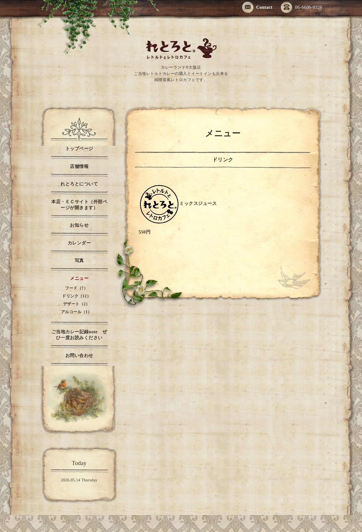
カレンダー (79, 243)
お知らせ (79, 225)
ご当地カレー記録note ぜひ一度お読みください (79, 334)
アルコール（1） (76, 312)
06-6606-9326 (301, 8)
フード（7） (76, 288)
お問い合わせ (79, 355)
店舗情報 (79, 166)
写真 (79, 260)
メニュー (79, 278)
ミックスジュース (198, 203)
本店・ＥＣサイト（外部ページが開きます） (79, 204)
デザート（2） (76, 304)
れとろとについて (79, 183)
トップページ (79, 148)
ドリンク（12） (76, 296)
